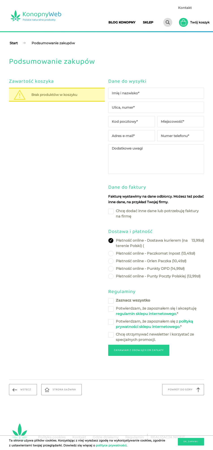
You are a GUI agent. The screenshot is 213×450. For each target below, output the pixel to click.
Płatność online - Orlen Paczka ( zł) (151, 261)
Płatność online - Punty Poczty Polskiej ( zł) (158, 276)
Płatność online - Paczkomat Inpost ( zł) (155, 253)
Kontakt (185, 8)
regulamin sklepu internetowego (146, 314)
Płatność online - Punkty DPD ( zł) (150, 268)
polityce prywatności (111, 445)
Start (14, 43)
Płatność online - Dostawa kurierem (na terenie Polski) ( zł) (160, 243)
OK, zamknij (190, 441)
